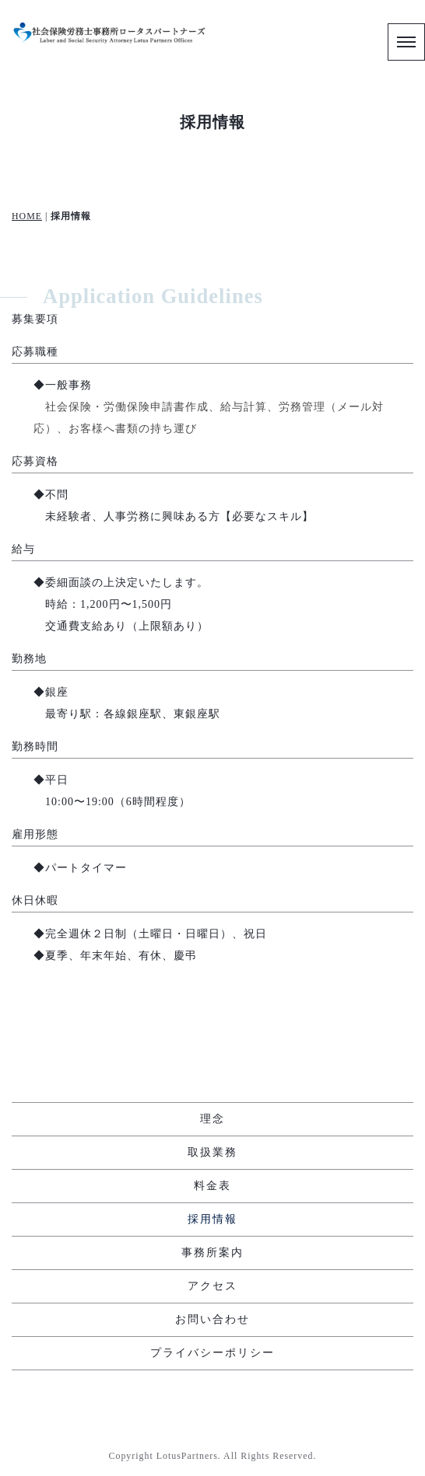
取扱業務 (212, 1152)
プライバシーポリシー (212, 1353)
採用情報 (212, 1219)
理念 (212, 1119)
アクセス (212, 1286)
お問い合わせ (212, 1319)
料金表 (212, 1186)
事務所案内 (212, 1252)
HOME (27, 216)
